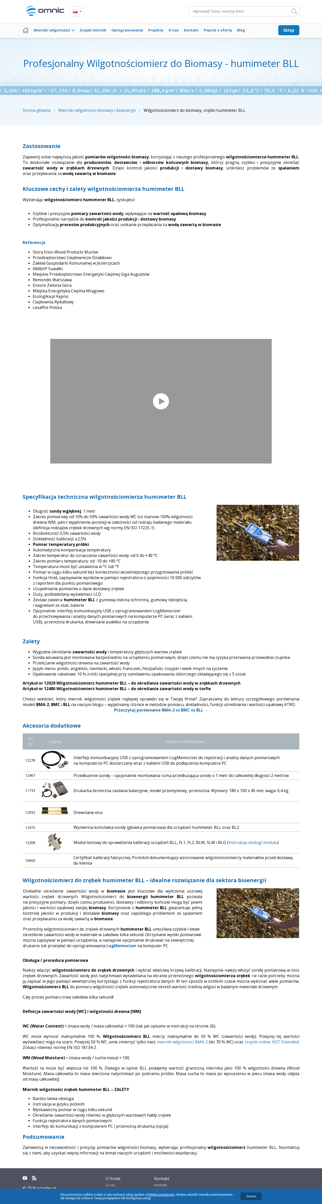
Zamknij (251, 1196)
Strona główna (26, 30)
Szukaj (294, 11)
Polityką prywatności (161, 1194)
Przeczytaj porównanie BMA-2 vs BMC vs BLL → (161, 710)
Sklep (288, 30)
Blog (241, 30)
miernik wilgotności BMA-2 (182, 1042)
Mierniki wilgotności (52, 30)
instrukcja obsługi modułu (252, 842)
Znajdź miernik (93, 30)
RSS (34, 1178)
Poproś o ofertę (218, 30)
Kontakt (191, 30)
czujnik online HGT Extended (272, 1042)
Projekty (156, 30)
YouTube (25, 1178)
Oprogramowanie (127, 30)
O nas (174, 30)
